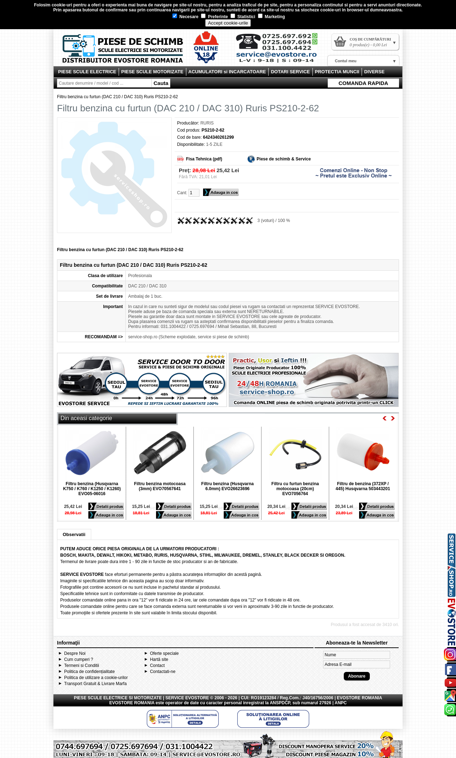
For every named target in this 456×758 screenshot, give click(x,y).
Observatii (74, 534)
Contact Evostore (280, 50)
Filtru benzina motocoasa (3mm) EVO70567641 (160, 486)
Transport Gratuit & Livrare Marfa (95, 683)
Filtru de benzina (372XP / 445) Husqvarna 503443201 (363, 486)
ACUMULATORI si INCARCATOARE (227, 71)
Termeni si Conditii (81, 665)
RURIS (206, 123)
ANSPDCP (280, 702)
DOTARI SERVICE (290, 71)
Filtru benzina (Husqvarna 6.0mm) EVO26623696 (227, 486)
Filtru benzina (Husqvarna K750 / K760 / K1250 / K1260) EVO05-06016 (92, 488)
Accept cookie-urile (228, 23)
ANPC (341, 702)
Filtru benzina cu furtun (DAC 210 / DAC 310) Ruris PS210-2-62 (117, 96)
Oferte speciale (164, 653)
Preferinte (214, 16)
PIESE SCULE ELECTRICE (87, 71)
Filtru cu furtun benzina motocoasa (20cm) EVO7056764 (295, 488)
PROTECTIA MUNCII (337, 71)
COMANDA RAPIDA (363, 83)
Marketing (271, 16)
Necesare (185, 16)
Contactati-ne (162, 671)
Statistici (242, 16)
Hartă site (159, 659)
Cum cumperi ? (78, 659)
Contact (157, 665)
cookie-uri (62, 4)
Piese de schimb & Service (283, 159)
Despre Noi (75, 653)
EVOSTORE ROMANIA (132, 702)
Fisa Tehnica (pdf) (204, 159)
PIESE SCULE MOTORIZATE (152, 71)
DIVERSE (374, 71)
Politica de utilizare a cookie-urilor (96, 677)
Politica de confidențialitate (89, 671)
